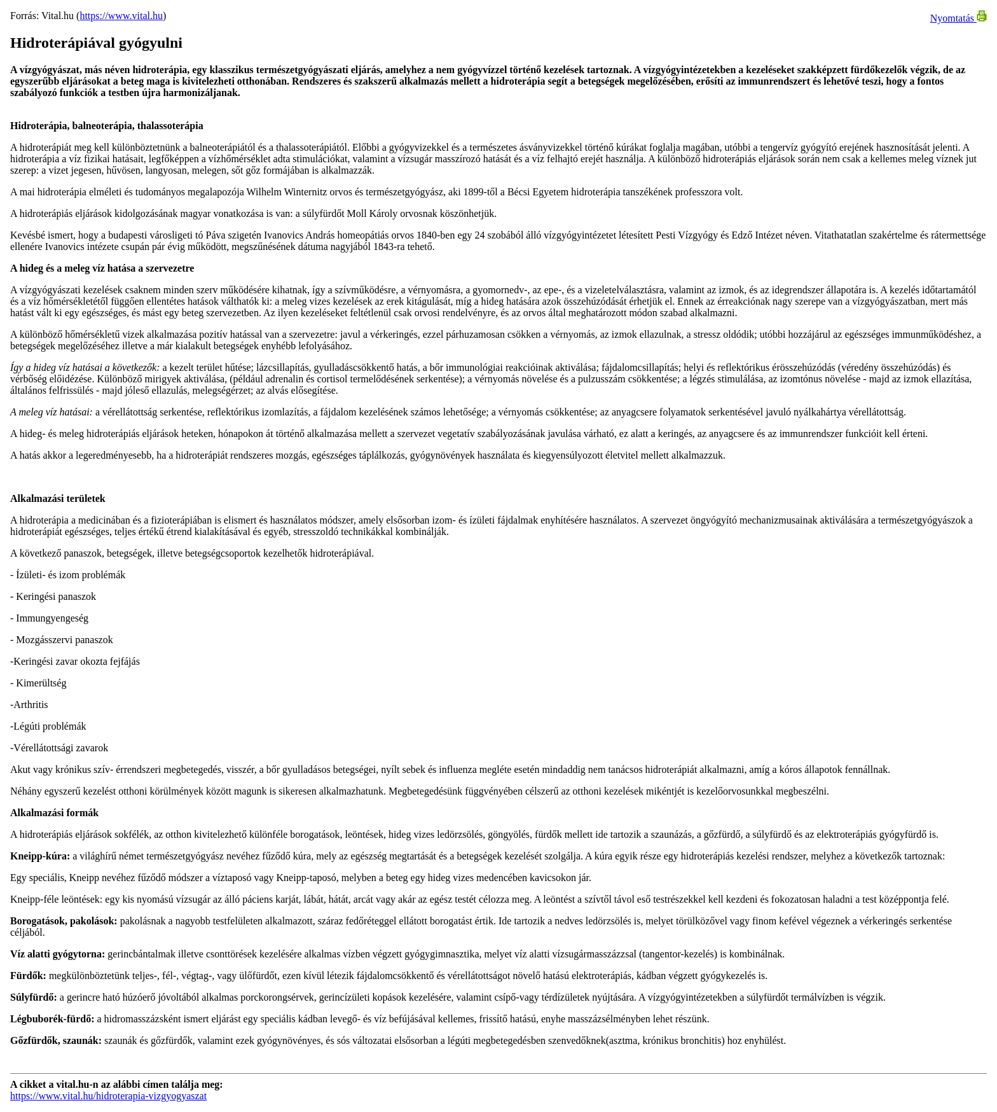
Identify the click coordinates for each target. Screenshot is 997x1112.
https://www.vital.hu (121, 15)
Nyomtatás (958, 18)
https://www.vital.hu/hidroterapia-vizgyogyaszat (108, 1095)
